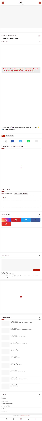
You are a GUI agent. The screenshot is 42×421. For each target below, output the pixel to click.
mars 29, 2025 (14, 328)
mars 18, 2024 (14, 384)
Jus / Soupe (5, 401)
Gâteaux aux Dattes (15, 350)
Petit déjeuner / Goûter (7, 403)
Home (3, 35)
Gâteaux (4, 398)
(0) (39, 41)
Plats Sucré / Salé (12, 35)
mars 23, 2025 (14, 377)
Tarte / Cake (5, 411)
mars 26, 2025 (14, 342)
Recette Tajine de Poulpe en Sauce (18, 336)
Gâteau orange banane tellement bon (19, 343)
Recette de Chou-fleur (8, 274)
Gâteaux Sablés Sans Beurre (16, 364)
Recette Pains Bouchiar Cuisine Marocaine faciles (21, 329)
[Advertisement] (21, 16)
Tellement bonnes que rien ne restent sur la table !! (21, 322)
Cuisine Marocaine (25, 415)
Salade (4, 408)
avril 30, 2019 (14, 370)
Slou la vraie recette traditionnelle (18, 372)
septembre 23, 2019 (15, 321)
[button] (12, 141)
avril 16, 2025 (5, 272)
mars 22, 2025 (14, 349)
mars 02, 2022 (14, 335)
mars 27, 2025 (14, 363)
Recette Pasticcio (14, 386)
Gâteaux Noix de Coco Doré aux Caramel (19, 379)
